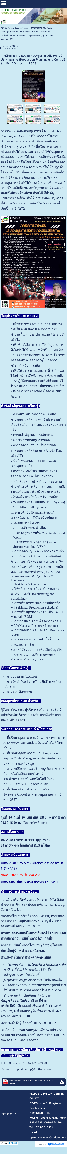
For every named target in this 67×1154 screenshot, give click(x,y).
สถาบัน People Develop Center (14, 28)
